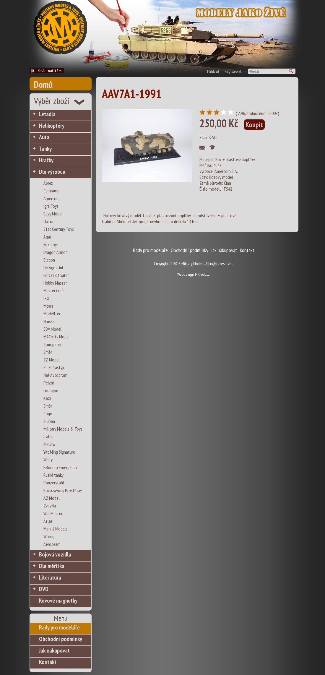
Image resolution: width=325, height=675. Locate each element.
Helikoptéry (51, 125)
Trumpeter (52, 344)
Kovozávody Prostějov (62, 490)
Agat (47, 237)
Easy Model (53, 214)
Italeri (48, 436)
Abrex (48, 183)
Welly (48, 460)
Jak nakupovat (54, 650)
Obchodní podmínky (60, 639)
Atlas (48, 521)
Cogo (47, 413)
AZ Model (51, 498)
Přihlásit (213, 71)
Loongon (50, 390)
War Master (52, 513)
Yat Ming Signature (59, 452)
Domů (43, 84)
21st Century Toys (58, 229)
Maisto (49, 444)
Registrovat (233, 71)
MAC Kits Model (56, 337)
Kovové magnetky (58, 600)
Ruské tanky (53, 475)
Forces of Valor (56, 275)
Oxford (49, 221)
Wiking (48, 536)
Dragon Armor (55, 252)
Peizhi (48, 383)
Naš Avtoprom (55, 375)
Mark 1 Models (55, 529)
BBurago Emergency (60, 467)
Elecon (49, 260)
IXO (46, 298)
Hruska (49, 321)
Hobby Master (55, 283)
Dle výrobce (52, 172)
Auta (44, 137)
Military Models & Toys (62, 429)
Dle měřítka (51, 566)
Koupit (254, 124)
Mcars (48, 306)
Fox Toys (50, 244)
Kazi (47, 398)
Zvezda (49, 506)
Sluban (49, 421)
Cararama (51, 191)
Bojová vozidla (55, 554)
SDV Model (52, 329)
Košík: (51, 70)
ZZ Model (51, 360)
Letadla (47, 114)
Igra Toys (50, 206)
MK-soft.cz (202, 274)
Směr (47, 352)
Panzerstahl (53, 483)
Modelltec (52, 314)
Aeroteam (52, 544)
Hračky (46, 160)
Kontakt (47, 662)
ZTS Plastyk (53, 367)
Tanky (45, 148)
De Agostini (53, 267)
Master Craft (54, 290)
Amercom (51, 198)
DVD (43, 589)
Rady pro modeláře (59, 627)
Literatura (50, 577)
